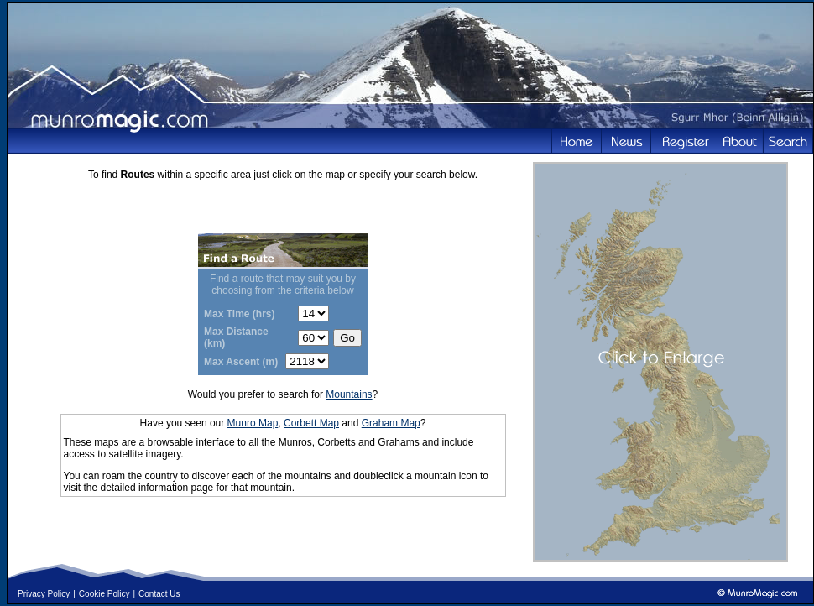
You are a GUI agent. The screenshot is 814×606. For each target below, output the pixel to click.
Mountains (349, 394)
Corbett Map (311, 423)
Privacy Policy (44, 593)
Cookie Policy (104, 593)
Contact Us (159, 593)
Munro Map (253, 423)
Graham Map (391, 423)
